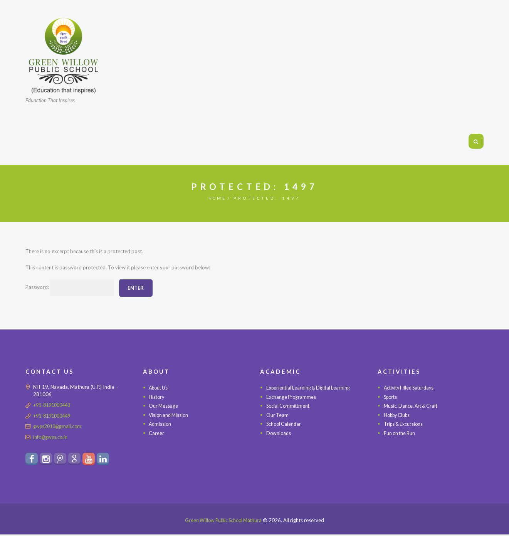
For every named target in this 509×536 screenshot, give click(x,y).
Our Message (164, 406)
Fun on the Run (400, 433)
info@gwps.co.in (51, 437)
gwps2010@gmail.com (59, 426)
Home (217, 198)
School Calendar (284, 424)
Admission (160, 424)
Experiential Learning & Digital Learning (309, 388)
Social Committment (289, 406)
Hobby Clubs (398, 415)
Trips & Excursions (404, 424)
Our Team (277, 415)
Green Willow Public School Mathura (223, 522)
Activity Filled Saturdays (411, 388)
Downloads (279, 433)
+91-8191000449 (54, 415)
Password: (72, 288)
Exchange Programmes (291, 397)
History (157, 397)
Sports (391, 397)
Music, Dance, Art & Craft (412, 406)
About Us (159, 388)
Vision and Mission (170, 415)
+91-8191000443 (54, 405)
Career (156, 433)
